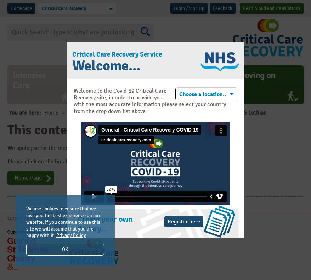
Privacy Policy (71, 235)
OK (65, 249)
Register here (184, 221)
